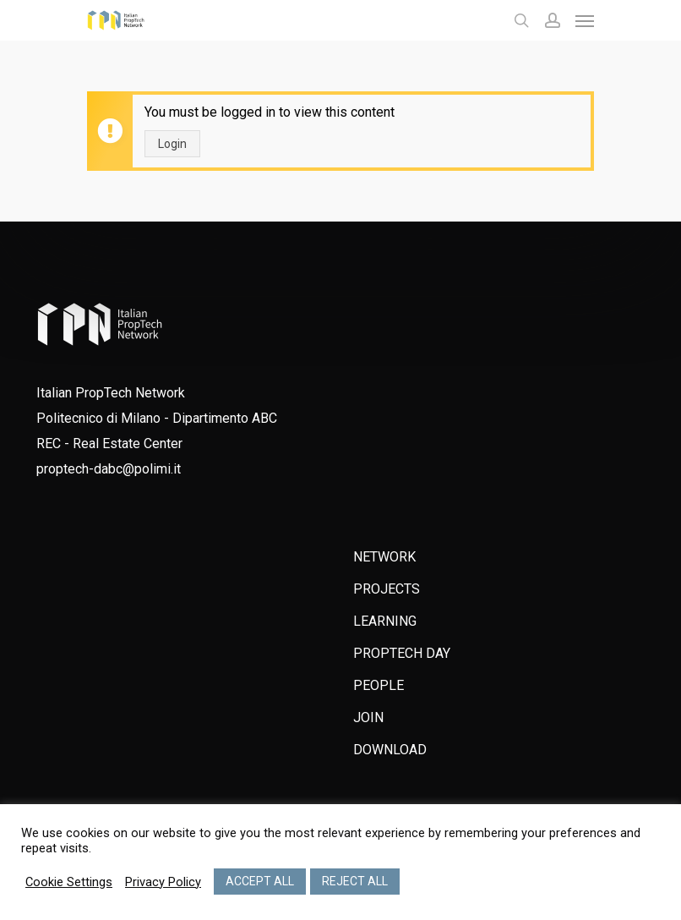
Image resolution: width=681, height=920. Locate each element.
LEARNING (385, 621)
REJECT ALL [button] (355, 881)
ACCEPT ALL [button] (260, 881)
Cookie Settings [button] (68, 882)
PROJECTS (386, 589)
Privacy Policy (163, 882)
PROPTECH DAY (401, 653)
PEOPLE (378, 685)
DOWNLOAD (390, 750)
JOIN (368, 717)
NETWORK (384, 557)
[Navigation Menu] (584, 20)
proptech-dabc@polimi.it (108, 469)
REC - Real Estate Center (109, 443)
